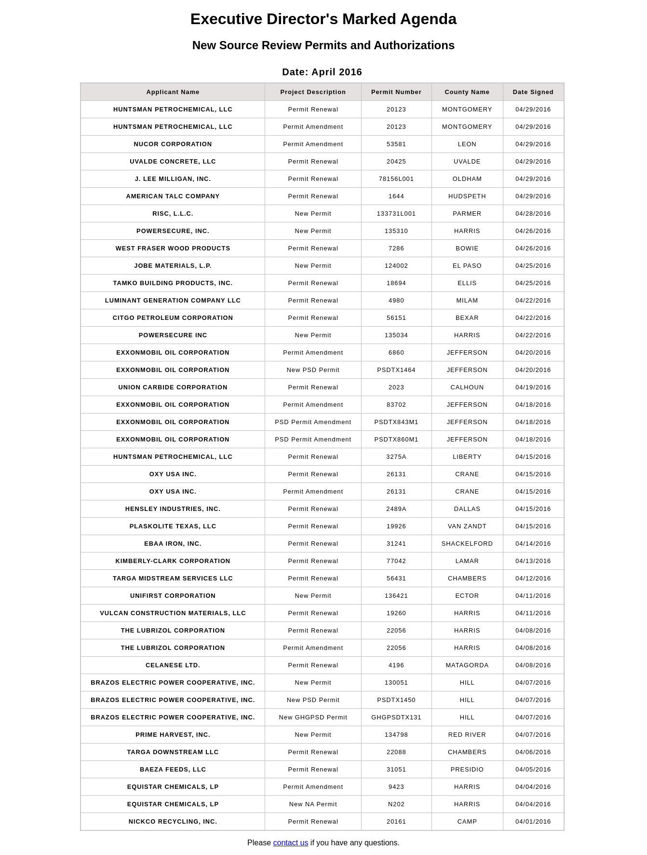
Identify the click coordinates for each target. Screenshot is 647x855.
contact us (290, 843)
